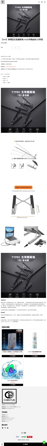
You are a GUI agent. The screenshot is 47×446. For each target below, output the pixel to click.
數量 (2, 47)
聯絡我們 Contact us (5, 421)
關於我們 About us (5, 416)
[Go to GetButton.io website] (44, 444)
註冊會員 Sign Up (5, 414)
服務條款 (19, 439)
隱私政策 (23, 439)
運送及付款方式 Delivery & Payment (8, 418)
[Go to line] (44, 442)
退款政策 (27, 439)
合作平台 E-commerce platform (7, 419)
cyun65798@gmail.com (11, 66)
